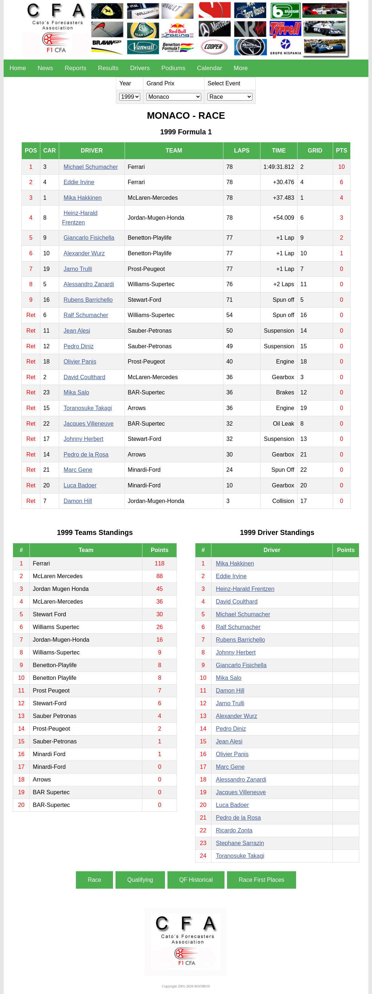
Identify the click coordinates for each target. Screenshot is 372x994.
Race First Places (261, 880)
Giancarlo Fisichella (89, 238)
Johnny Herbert (83, 439)
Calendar (209, 68)
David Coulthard (84, 377)
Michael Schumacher (91, 167)
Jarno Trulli (78, 269)
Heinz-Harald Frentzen (245, 589)
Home (17, 68)
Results (108, 68)
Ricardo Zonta (234, 830)
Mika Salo (76, 392)
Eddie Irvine (79, 182)
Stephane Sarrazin (240, 843)
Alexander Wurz (84, 253)
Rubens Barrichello (88, 300)
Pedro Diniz (79, 346)
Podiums (173, 68)
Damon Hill (78, 501)
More (241, 68)
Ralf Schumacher (86, 315)
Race (94, 880)
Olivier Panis (80, 361)
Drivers (140, 68)
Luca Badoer (80, 485)
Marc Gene (78, 470)
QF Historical (196, 880)
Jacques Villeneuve (89, 424)
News (45, 68)
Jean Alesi (77, 331)
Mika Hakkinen (83, 198)
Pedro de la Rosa (86, 454)
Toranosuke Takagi (88, 408)
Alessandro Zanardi (89, 284)
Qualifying (140, 880)
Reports (75, 68)
